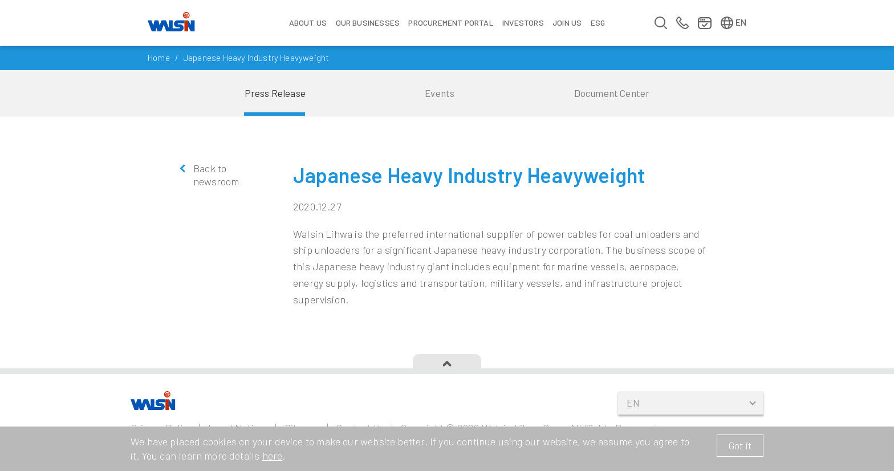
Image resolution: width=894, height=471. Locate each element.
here (272, 455)
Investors (523, 22)
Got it (740, 445)
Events (439, 93)
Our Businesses (368, 22)
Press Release (275, 93)
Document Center (612, 93)
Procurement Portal (450, 22)
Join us (567, 22)
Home (159, 57)
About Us (308, 22)
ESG (598, 22)
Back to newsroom (216, 175)
